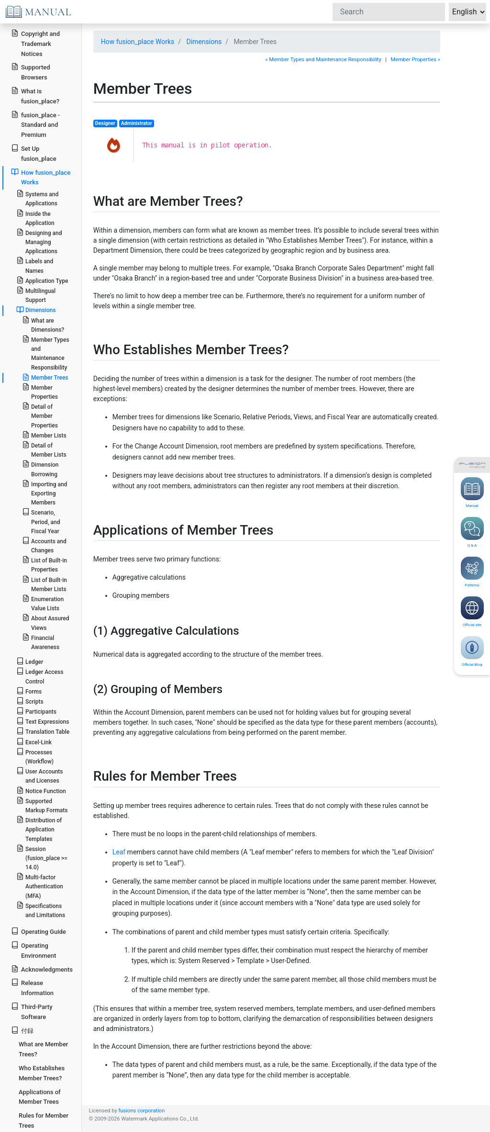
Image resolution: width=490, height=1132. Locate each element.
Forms (29, 691)
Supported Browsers (30, 72)
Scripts (30, 701)
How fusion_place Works (138, 41)
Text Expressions (42, 721)
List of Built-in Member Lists (44, 584)
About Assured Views (45, 622)
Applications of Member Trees (40, 1097)
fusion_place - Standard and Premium (35, 125)
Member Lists (44, 435)
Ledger (29, 661)
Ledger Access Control (40, 675)
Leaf (118, 852)
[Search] (389, 12)
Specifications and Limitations (40, 910)
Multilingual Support (36, 294)
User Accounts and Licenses (39, 775)
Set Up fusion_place (33, 153)
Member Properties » (415, 59)
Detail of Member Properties (40, 415)
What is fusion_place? (35, 96)
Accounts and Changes (44, 545)
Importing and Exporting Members (44, 493)
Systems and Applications (37, 198)
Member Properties (40, 391)
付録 (22, 1030)
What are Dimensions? (43, 324)
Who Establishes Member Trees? (42, 1073)
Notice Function (41, 790)
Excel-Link (34, 742)
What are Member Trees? (43, 1049)
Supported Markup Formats (42, 805)
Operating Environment (33, 950)
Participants (36, 711)
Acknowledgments (42, 969)
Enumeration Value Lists (43, 603)
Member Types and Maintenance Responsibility (45, 353)
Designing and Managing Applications (39, 241)
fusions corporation (141, 1111)
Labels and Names (34, 265)
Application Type (42, 280)
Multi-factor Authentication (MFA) (39, 886)
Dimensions (204, 41)
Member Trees (45, 377)
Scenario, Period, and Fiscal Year (41, 521)
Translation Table (42, 731)
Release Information (32, 987)
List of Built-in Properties (44, 564)
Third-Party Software (31, 1011)
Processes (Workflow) (35, 756)
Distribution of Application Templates (39, 829)
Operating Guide (38, 931)
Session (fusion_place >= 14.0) (41, 857)
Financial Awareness (40, 641)
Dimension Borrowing (40, 468)
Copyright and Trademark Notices (35, 43)
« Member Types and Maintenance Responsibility (323, 59)
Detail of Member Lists (44, 449)
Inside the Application (35, 217)
